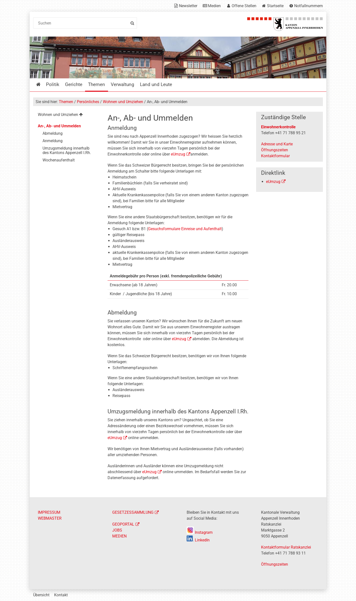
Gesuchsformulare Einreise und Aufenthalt (185, 228)
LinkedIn (198, 540)
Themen (66, 101)
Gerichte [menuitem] (73, 84)
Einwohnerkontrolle (278, 127)
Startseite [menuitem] (42, 84)
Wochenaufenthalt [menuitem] (59, 160)
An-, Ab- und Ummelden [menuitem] (59, 126)
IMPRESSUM (49, 512)
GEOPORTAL (123, 524)
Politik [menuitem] (52, 84)
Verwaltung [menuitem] (122, 84)
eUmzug (178, 154)
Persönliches (88, 101)
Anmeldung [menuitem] (53, 140)
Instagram (200, 532)
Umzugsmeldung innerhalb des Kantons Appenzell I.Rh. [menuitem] (67, 150)
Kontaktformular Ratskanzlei (286, 547)
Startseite (275, 5)
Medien (214, 5)
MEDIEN (119, 536)
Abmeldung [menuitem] (53, 133)
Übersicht (41, 595)
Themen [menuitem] (96, 84)
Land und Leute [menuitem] (156, 84)
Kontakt (61, 595)
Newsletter (188, 5)
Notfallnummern (308, 5)
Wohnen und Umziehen (123, 101)
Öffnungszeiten (274, 150)
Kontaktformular (275, 156)
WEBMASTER (50, 518)
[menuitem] (66, 115)
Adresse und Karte (277, 144)
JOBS (117, 530)
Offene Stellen (244, 5)
